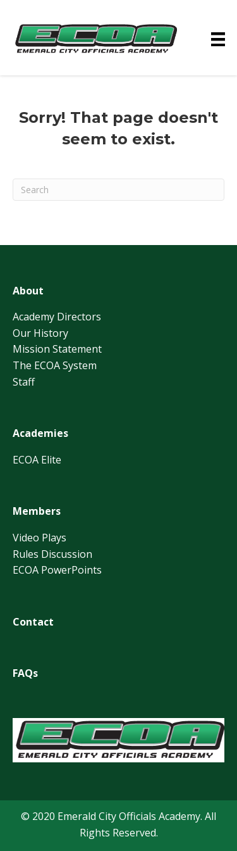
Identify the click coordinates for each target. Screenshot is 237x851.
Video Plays (39, 538)
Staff (24, 382)
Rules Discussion (52, 554)
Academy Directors (57, 317)
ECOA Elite (37, 460)
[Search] (118, 190)
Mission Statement (57, 349)
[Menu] (218, 39)
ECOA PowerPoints (57, 570)
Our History (40, 333)
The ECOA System (55, 365)
